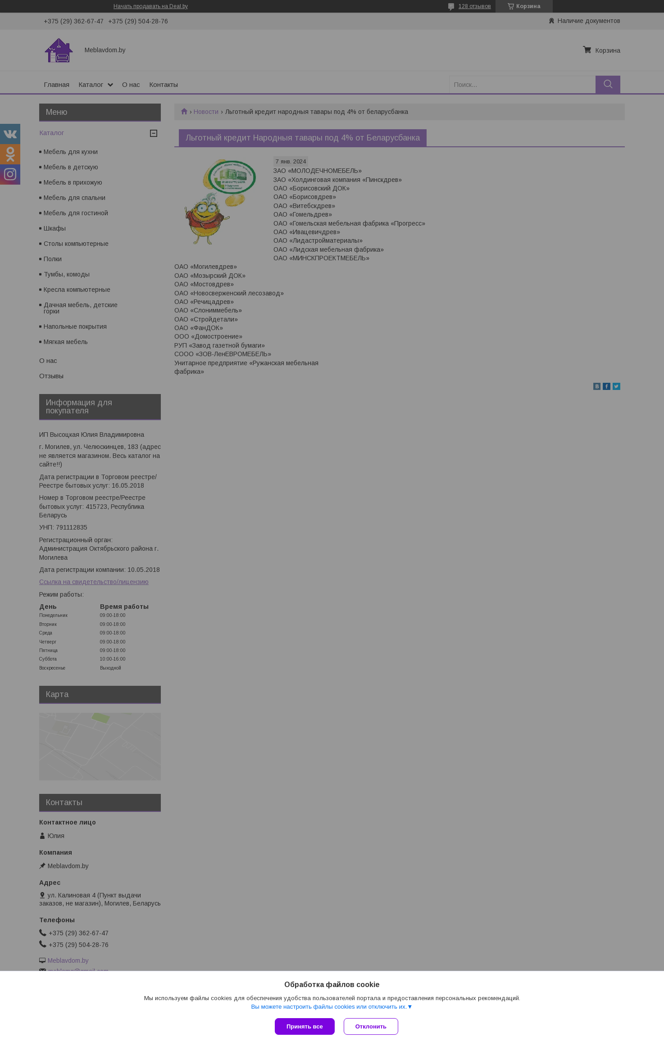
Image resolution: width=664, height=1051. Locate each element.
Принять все (305, 1026)
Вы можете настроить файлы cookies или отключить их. (329, 1006)
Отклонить (371, 1026)
